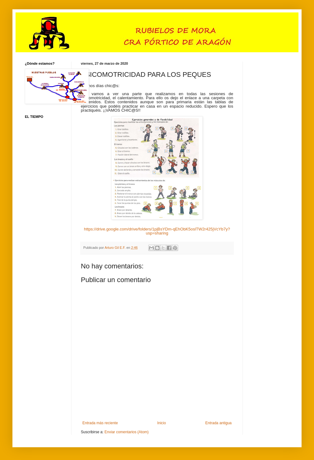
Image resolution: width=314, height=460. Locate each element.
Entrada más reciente (100, 423)
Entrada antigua (218, 423)
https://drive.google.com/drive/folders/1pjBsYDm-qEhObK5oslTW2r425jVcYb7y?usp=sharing (157, 231)
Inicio (161, 423)
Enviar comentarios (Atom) (126, 432)
